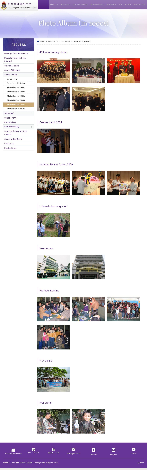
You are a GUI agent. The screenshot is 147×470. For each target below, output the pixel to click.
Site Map (6, 465)
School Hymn (10, 125)
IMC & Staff (9, 120)
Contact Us (9, 153)
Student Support (81, 6)
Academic (66, 6)
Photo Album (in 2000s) (17, 111)
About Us (55, 6)
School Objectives (12, 74)
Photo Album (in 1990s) (17, 106)
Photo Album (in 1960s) (17, 92)
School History (64, 43)
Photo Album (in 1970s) (17, 97)
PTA (120, 6)
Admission (112, 6)
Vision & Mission (11, 69)
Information (140, 6)
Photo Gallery (10, 130)
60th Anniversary (11, 135)
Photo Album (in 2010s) (17, 115)
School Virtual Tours (13, 148)
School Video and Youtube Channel (15, 142)
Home (42, 43)
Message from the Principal (16, 56)
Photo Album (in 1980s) (17, 102)
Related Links (10, 158)
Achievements (98, 6)
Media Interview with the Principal (15, 62)
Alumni (128, 6)
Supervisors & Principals (17, 88)
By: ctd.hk (140, 465)
